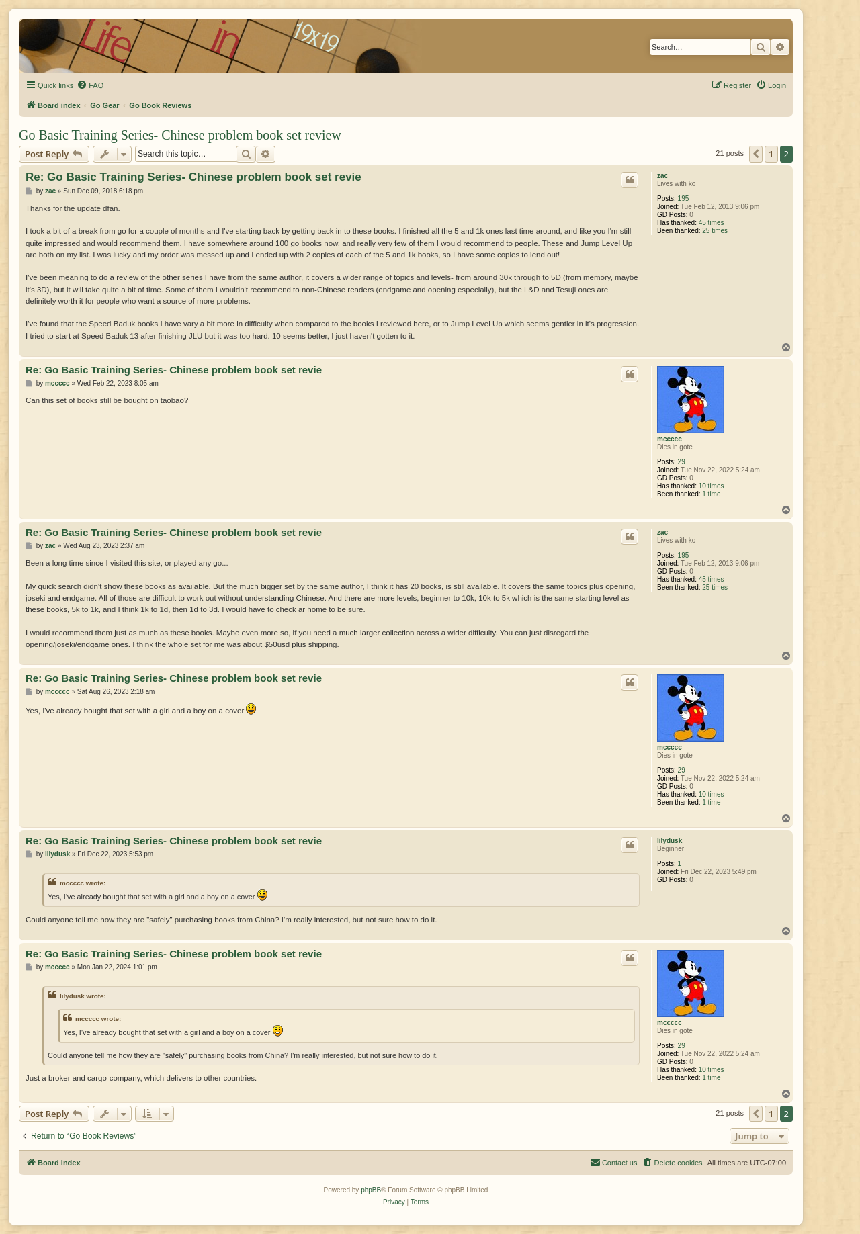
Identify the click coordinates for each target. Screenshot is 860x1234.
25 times (715, 230)
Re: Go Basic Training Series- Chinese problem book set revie (193, 177)
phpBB (371, 1190)
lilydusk (669, 840)
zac (662, 175)
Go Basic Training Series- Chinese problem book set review (180, 135)
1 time (711, 494)
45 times (711, 222)
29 (681, 462)
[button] (756, 154)
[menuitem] (90, 85)
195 (683, 198)
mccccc (669, 439)
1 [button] (771, 154)
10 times (711, 486)
